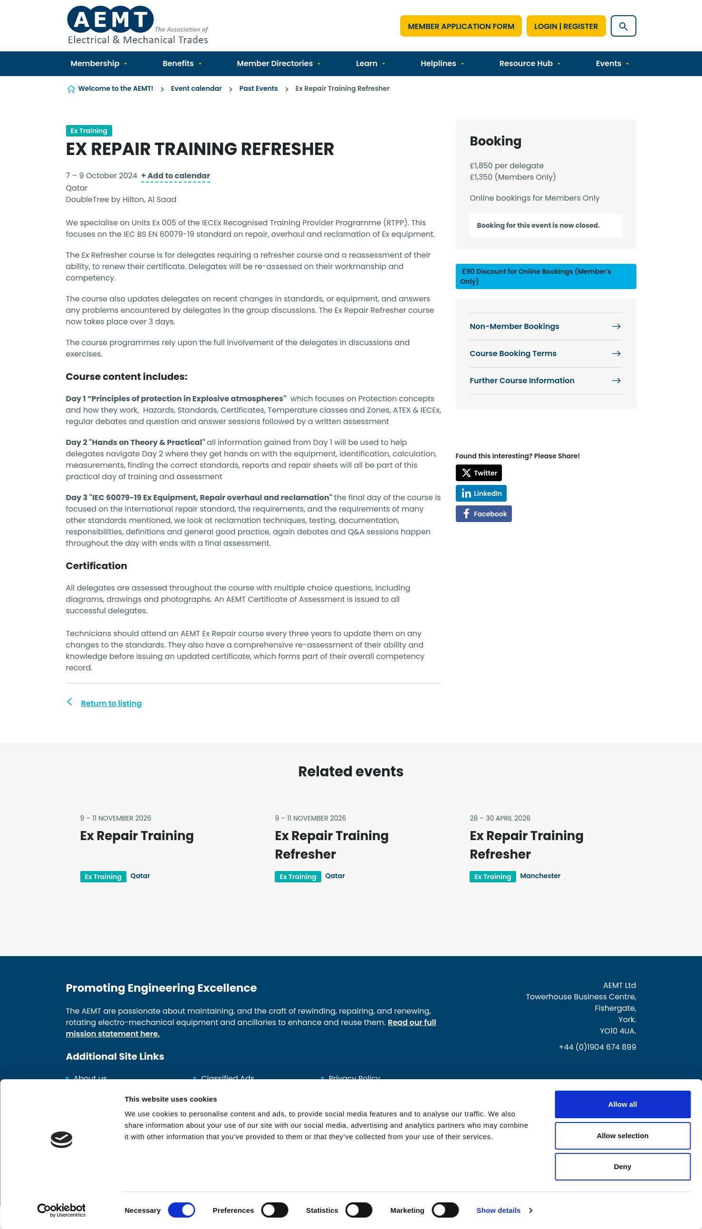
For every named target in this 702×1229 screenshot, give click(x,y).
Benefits (178, 63)
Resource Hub (526, 63)
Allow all (622, 1104)
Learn (366, 63)
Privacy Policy (354, 1078)
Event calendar (196, 88)
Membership (95, 63)
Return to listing (111, 703)
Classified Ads (227, 1078)
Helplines (438, 63)
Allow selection (622, 1136)
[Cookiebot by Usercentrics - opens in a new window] (61, 1210)
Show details (499, 1210)
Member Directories (275, 63)
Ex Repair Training (137, 835)
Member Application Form (461, 26)
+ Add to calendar (175, 175)
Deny (623, 1166)
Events (608, 63)
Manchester (540, 876)
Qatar (140, 876)
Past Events (259, 88)
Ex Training (89, 130)
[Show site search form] (623, 26)
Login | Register (566, 26)
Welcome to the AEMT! (116, 88)
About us (90, 1078)
